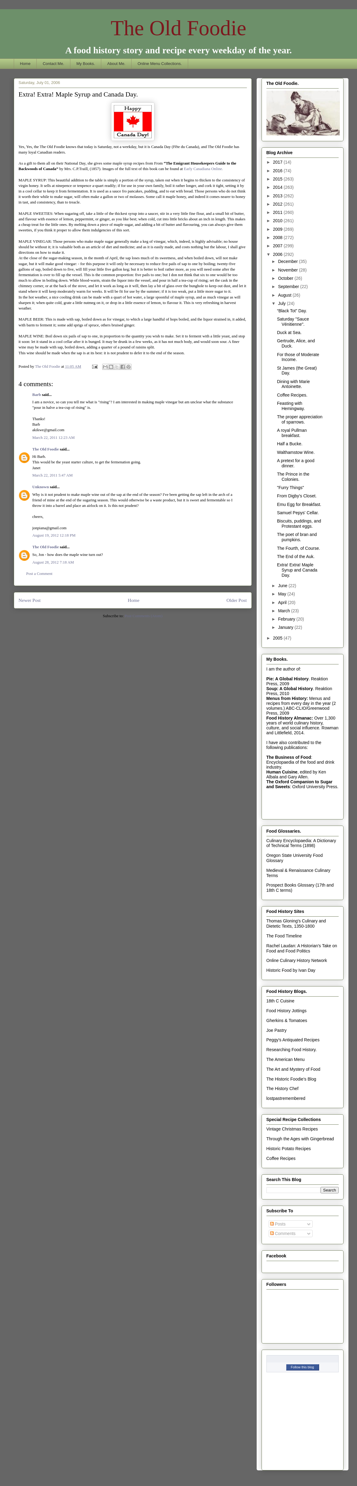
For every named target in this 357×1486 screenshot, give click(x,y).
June (283, 585)
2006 (278, 254)
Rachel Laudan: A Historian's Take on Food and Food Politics (301, 948)
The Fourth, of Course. (298, 548)
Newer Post (30, 600)
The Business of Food (288, 757)
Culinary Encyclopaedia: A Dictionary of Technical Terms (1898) (301, 843)
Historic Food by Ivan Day (290, 970)
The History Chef (282, 1088)
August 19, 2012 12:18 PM (54, 535)
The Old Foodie (178, 28)
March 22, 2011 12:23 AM (53, 437)
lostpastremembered (286, 1098)
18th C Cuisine (280, 1000)
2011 (278, 212)
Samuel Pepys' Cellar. (298, 512)
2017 (278, 162)
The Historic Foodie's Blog (291, 1079)
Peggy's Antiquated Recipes (293, 1039)
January (286, 627)
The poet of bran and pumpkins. (297, 537)
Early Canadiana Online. (203, 168)
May (282, 593)
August (285, 295)
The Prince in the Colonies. (293, 477)
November (288, 270)
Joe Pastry (276, 1030)
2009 (278, 229)
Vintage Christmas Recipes (292, 1129)
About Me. (116, 63)
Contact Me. (53, 63)
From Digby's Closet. (296, 495)
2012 (278, 204)
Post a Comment (39, 573)
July (282, 303)
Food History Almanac (289, 718)
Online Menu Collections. (160, 63)
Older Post (236, 600)
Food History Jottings (286, 1010)
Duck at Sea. (289, 332)
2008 (278, 237)
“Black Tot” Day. (292, 310)
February (287, 619)
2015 (278, 179)
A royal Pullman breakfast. (292, 433)
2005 (278, 638)
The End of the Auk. (295, 556)
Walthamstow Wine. (295, 452)
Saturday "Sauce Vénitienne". (293, 322)
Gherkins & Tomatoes (286, 1020)
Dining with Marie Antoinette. (293, 384)
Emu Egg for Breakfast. (299, 504)
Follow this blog (302, 1367)
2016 (278, 170)
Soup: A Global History (289, 688)
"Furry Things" (290, 487)
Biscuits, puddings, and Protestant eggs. (299, 524)
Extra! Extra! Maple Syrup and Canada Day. (297, 570)
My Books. (85, 63)
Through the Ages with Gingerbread (300, 1138)
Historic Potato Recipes (288, 1148)
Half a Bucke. (289, 443)
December (288, 261)
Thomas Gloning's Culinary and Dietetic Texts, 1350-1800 (296, 923)
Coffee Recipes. (292, 395)
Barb (36, 394)
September (289, 286)
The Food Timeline (284, 935)
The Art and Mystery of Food (293, 1069)
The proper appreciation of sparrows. (299, 419)
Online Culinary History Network (296, 960)
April (283, 602)
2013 (278, 195)
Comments (283, 1233)
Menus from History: (287, 698)
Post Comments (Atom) (143, 616)
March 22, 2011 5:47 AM (52, 475)
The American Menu (285, 1059)
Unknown (40, 487)
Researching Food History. (291, 1049)
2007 (278, 245)
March (284, 610)
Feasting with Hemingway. (291, 406)
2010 (278, 220)
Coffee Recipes (281, 1158)
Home (25, 63)
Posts (278, 1224)
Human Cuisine (282, 772)
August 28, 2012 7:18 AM (53, 562)
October (286, 278)
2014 (278, 187)
